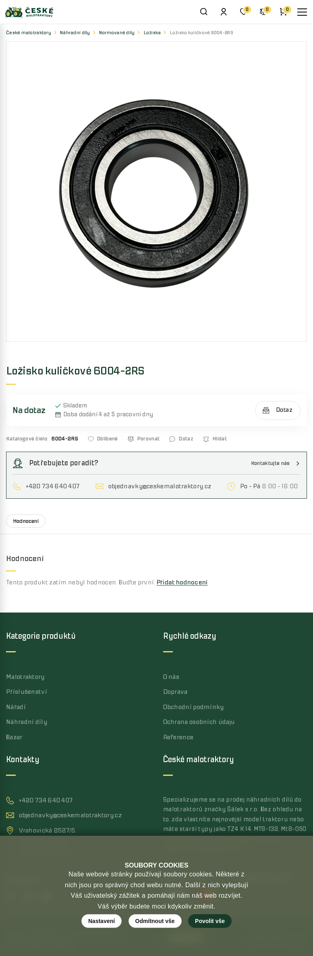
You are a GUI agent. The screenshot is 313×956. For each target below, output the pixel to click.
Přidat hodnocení (182, 582)
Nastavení (101, 921)
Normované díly (117, 32)
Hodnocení (26, 521)
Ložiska (152, 32)
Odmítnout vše (155, 921)
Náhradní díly (75, 32)
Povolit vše (210, 921)
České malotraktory (28, 32)
